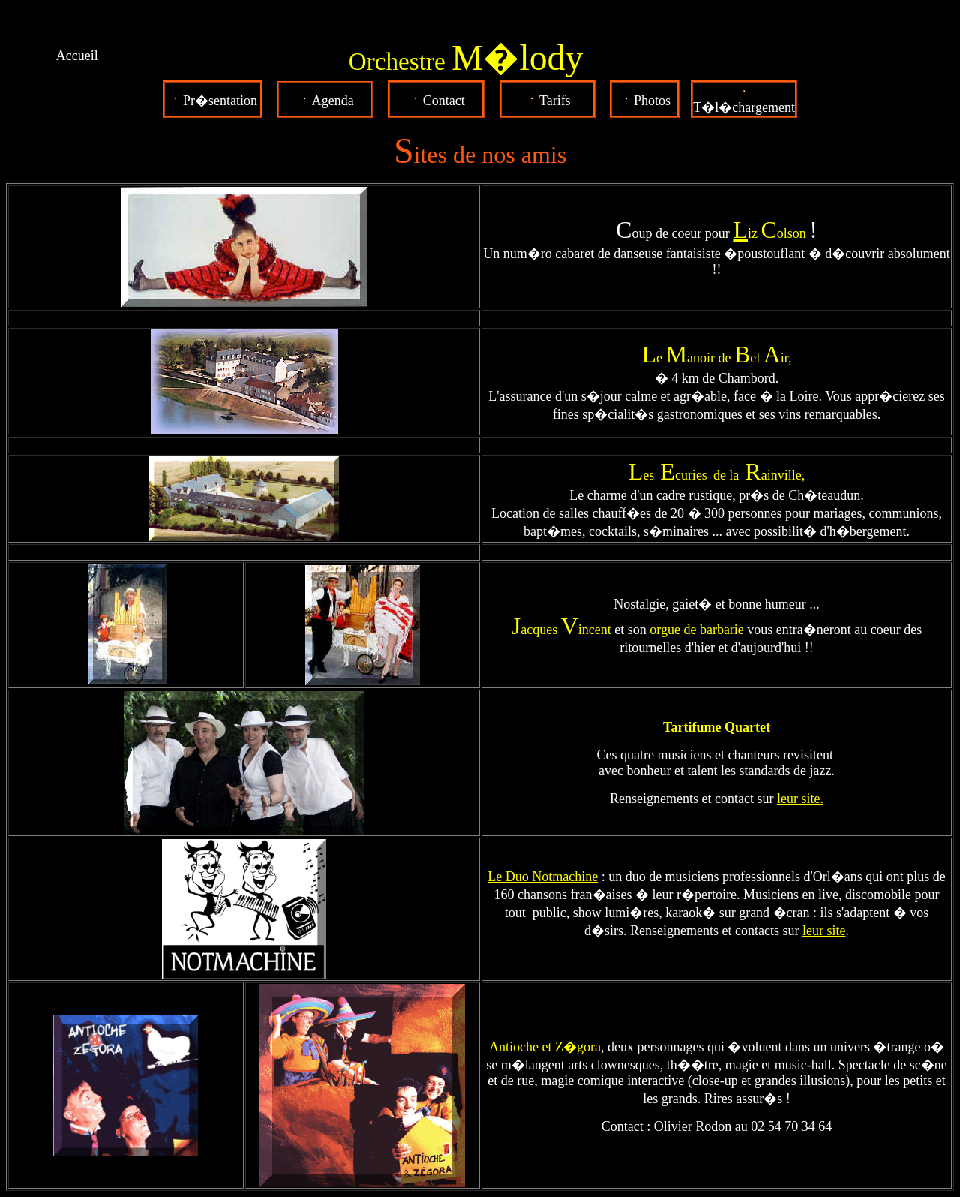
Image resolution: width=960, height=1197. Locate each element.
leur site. (800, 798)
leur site (823, 930)
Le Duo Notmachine (543, 876)
